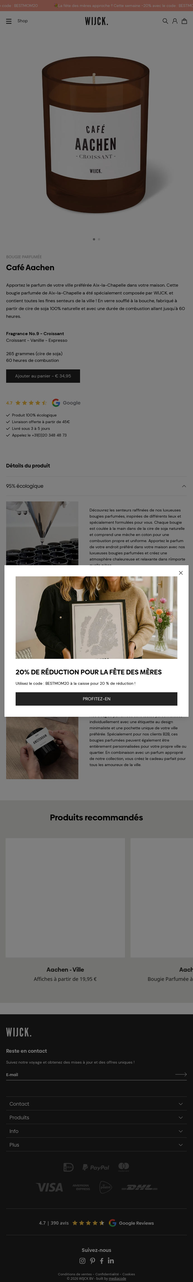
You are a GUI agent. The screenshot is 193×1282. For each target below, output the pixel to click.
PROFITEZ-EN (96, 699)
